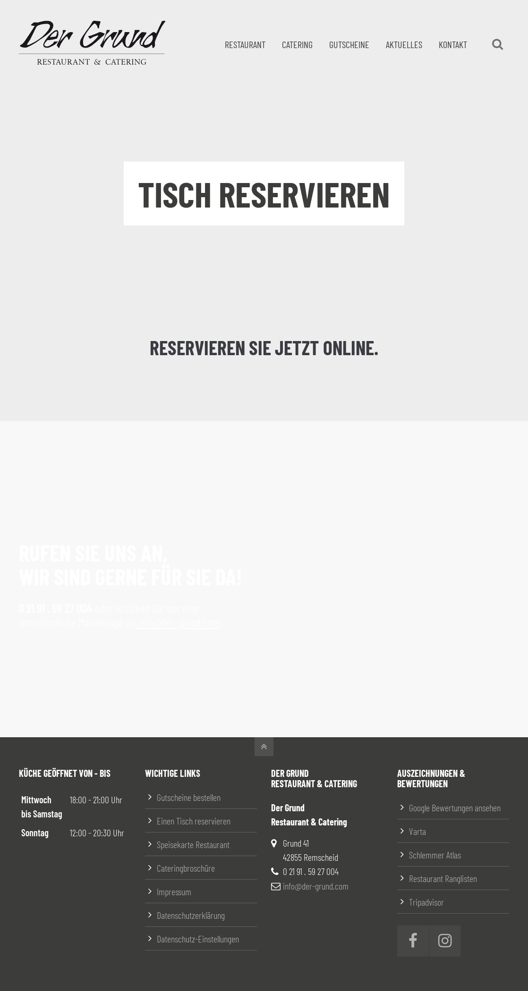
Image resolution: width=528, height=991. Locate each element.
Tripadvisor (426, 902)
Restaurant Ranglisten (443, 878)
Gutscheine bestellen (189, 797)
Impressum (174, 891)
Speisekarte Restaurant (193, 844)
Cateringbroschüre (186, 868)
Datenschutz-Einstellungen (198, 938)
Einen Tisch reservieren (193, 820)
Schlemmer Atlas (435, 854)
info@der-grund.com (177, 622)
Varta (417, 831)
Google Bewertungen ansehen (455, 807)
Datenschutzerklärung (191, 915)
